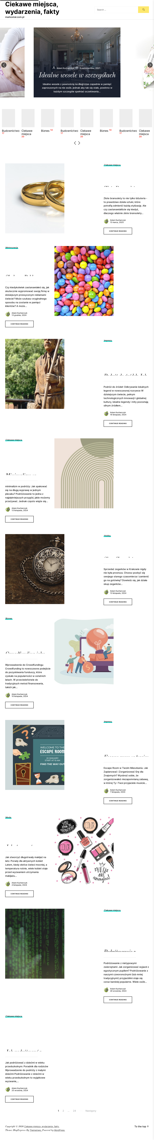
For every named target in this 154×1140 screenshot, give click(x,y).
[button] (150, 65)
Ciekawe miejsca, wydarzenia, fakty (32, 7)
